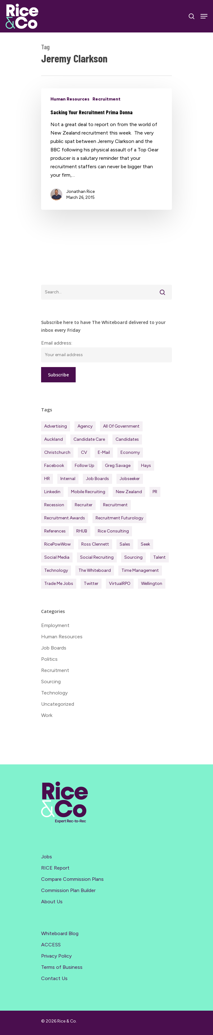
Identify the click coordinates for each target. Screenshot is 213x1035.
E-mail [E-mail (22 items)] (104, 452)
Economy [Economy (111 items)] (130, 452)
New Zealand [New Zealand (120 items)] (129, 491)
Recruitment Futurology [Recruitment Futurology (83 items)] (119, 518)
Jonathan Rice (80, 191)
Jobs (46, 857)
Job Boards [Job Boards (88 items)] (97, 478)
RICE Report (55, 868)
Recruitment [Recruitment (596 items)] (115, 505)
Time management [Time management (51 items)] (140, 570)
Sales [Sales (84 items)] (125, 544)
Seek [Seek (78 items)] (145, 544)
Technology (54, 693)
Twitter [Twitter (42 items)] (91, 583)
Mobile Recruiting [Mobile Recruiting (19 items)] (88, 491)
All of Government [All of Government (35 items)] (121, 426)
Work (46, 715)
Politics (49, 659)
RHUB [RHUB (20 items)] (81, 531)
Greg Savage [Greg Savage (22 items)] (117, 465)
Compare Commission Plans (72, 879)
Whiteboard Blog (59, 933)
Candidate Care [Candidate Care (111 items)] (89, 439)
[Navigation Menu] (204, 16)
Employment (55, 625)
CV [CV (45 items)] (84, 452)
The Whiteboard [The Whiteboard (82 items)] (94, 570)
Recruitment (106, 99)
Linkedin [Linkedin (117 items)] (52, 491)
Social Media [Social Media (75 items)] (56, 557)
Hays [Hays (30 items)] (146, 465)
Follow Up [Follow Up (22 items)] (84, 465)
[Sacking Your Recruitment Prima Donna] (106, 149)
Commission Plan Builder (68, 890)
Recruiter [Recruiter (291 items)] (83, 505)
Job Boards (53, 648)
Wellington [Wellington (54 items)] (151, 583)
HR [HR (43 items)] (47, 478)
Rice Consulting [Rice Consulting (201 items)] (113, 531)
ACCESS (51, 945)
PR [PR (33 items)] (155, 491)
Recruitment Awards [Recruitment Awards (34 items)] (64, 518)
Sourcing (51, 681)
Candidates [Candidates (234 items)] (127, 439)
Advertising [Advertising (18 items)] (55, 426)
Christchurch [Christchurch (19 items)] (57, 452)
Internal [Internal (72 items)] (67, 478)
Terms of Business (62, 967)
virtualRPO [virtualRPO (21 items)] (119, 583)
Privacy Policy (56, 956)
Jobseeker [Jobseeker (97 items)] (130, 478)
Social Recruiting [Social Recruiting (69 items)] (97, 557)
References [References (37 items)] (55, 531)
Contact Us (54, 978)
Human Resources (69, 99)
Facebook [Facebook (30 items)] (54, 465)
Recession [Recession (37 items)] (54, 505)
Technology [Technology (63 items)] (56, 570)
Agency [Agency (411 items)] (85, 426)
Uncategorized (57, 704)
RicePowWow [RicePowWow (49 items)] (57, 544)
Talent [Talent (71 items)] (159, 557)
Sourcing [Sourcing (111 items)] (133, 557)
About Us (52, 902)
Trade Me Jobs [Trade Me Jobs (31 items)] (58, 583)
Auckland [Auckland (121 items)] (53, 439)
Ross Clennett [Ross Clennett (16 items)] (95, 544)
